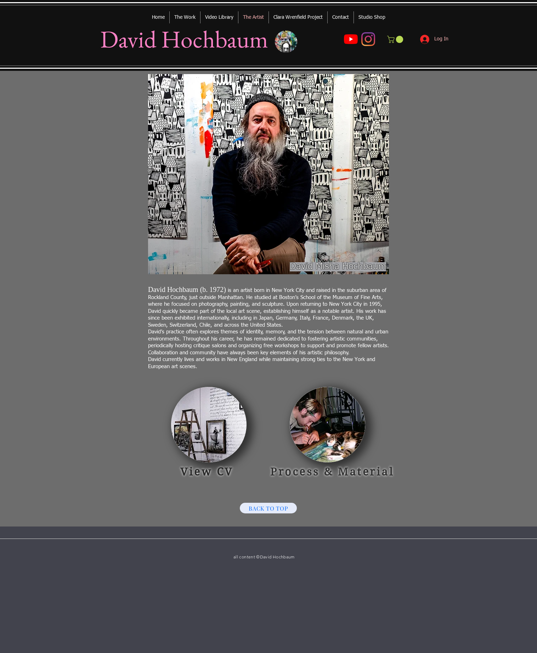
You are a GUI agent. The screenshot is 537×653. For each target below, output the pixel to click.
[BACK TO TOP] (268, 508)
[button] (396, 39)
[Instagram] (368, 39)
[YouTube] (351, 39)
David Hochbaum (184, 39)
